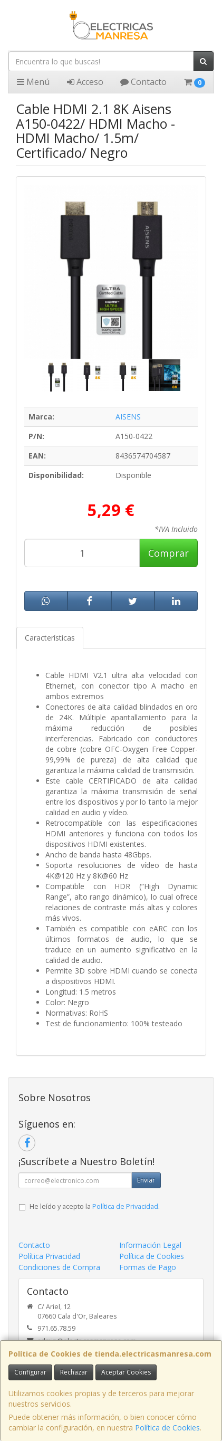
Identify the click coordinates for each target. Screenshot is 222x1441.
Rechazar (74, 1372)
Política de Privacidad (125, 1206)
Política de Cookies (167, 1428)
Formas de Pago (147, 1267)
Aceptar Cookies (126, 1372)
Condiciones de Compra (59, 1267)
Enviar (146, 1180)
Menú (33, 82)
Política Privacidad (49, 1256)
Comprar (168, 553)
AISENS (128, 417)
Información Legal (150, 1245)
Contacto (143, 82)
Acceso (85, 82)
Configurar (30, 1372)
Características (50, 638)
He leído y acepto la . (95, 1206)
